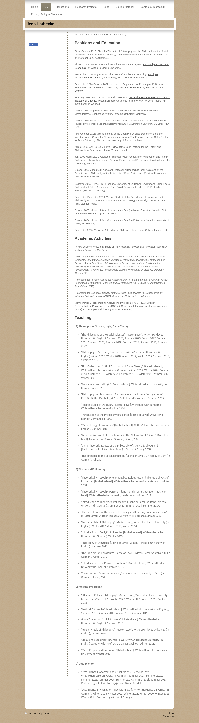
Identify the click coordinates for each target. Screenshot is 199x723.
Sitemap (46, 713)
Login (171, 713)
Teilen (33, 44)
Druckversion (33, 713)
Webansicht (168, 716)
